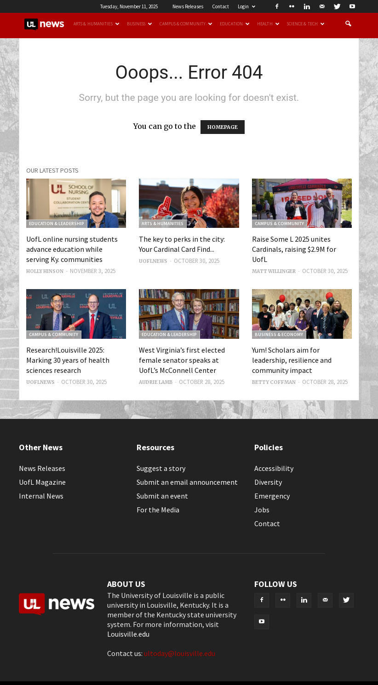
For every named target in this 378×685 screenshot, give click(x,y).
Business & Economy (279, 334)
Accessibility (273, 468)
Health (268, 24)
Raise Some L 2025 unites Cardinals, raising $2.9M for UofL (294, 249)
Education (235, 24)
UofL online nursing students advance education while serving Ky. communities (72, 249)
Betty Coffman (274, 382)
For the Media (158, 509)
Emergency (272, 495)
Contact (220, 6)
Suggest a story (161, 468)
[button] (348, 24)
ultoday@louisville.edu (179, 653)
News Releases (187, 6)
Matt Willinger (274, 271)
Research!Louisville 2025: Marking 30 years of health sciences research (67, 360)
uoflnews (153, 261)
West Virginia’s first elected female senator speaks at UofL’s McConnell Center (182, 360)
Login (246, 6)
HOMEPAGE (222, 127)
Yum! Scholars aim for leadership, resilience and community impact (292, 360)
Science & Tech (306, 24)
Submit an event (162, 495)
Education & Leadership (56, 223)
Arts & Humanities (97, 24)
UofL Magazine (42, 482)
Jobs (261, 509)
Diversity (268, 482)
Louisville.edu (128, 634)
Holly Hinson (44, 271)
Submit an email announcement (187, 482)
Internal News (41, 495)
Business (140, 24)
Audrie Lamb (155, 382)
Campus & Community (186, 24)
